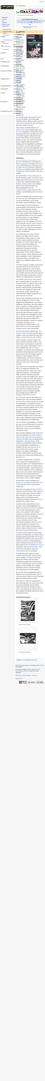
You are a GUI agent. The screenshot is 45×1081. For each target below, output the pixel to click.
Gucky (18, 56)
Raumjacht (26, 530)
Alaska (18, 437)
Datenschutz (19, 675)
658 (37, 22)
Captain (27, 437)
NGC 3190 (19, 132)
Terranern (18, 119)
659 (40, 22)
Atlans (18, 48)
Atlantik (27, 482)
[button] (7, 29)
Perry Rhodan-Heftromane (30, 19)
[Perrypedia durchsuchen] (39, 9)
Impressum (34, 675)
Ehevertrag (32, 267)
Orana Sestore (20, 40)
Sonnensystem (25, 508)
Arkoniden (39, 198)
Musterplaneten (34, 401)
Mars (36, 530)
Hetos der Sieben (31, 223)
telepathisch (19, 395)
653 (22, 22)
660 (30, 24)
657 (34, 22)
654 (25, 22)
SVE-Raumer (22, 397)
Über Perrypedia (27, 675)
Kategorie (19, 660)
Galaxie (18, 417)
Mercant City (19, 482)
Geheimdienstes (20, 551)
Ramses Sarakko (29, 478)
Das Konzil (37, 21)
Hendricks (39, 489)
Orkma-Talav (21, 401)
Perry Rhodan (20, 52)
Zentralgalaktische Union (35, 544)
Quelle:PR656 (29, 15)
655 (28, 22)
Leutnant (26, 441)
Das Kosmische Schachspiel (25, 21)
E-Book (15, 109)
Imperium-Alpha (32, 175)
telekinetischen (20, 260)
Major (38, 238)
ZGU (29, 551)
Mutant (39, 424)
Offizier (38, 300)
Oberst (34, 489)
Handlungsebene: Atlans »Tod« (29, 26)
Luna (23, 457)
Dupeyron (32, 441)
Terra (19, 422)
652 (18, 22)
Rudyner (40, 536)
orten (32, 395)
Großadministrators (21, 190)
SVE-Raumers (20, 146)
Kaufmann (19, 439)
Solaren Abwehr (36, 435)
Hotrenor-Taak (20, 130)
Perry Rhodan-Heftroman (30, 660)
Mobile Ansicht (19, 678)
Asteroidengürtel (31, 543)
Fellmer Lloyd (25, 333)
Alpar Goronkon (20, 85)
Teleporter (19, 378)
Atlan (14, 83)
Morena (32, 437)
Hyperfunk (19, 563)
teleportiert (25, 211)
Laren (23, 68)
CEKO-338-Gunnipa (21, 123)
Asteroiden (40, 121)
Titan (31, 501)
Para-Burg (21, 198)
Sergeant (39, 437)
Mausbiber (23, 340)
